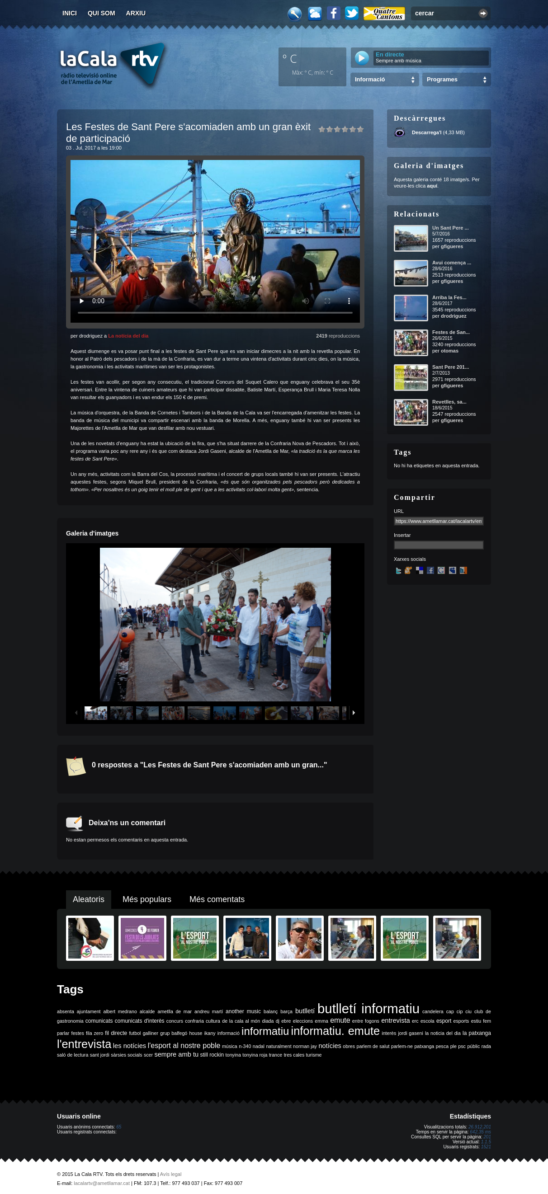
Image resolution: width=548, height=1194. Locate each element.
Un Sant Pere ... (450, 227)
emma (321, 1021)
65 (118, 1126)
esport (443, 1021)
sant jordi (99, 1055)
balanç (271, 1011)
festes (77, 1033)
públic (473, 1046)
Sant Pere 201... (450, 367)
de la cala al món (241, 1021)
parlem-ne (402, 1046)
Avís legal (171, 1174)
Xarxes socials (410, 559)
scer (148, 1055)
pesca (442, 1046)
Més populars (147, 899)
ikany (210, 1033)
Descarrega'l (427, 132)
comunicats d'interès (140, 1021)
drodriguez (454, 316)
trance (276, 1055)
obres (349, 1046)
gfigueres (452, 246)
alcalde (147, 1011)
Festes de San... (451, 332)
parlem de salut (372, 1046)
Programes (442, 79)
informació (228, 1033)
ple (453, 1046)
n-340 (245, 1046)
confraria (194, 1021)
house (195, 1033)
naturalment (278, 1046)
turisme (314, 1055)
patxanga (424, 1046)
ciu (468, 1011)
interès (389, 1033)
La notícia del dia (128, 335)
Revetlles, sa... (449, 401)
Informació (370, 79)
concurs (174, 1021)
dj (277, 1021)
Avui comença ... (451, 262)
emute (340, 1020)
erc (415, 1021)
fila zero (94, 1033)
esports (461, 1021)
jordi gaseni (410, 1033)
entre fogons (365, 1021)
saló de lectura (72, 1055)
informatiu (265, 1031)
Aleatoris (88, 899)
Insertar (402, 535)
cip (460, 1011)
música (229, 1046)
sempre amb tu (176, 1054)
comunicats (99, 1021)
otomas (449, 350)
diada (268, 1021)
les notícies (129, 1045)
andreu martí (208, 1011)
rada (486, 1046)
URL (399, 511)
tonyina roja (254, 1055)
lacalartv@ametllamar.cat (102, 1183)
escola (427, 1021)
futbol (135, 1033)
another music (243, 1011)
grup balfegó (173, 1033)
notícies (329, 1045)
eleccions (303, 1021)
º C (290, 58)
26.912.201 (479, 1126)
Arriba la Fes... (449, 297)
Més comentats (217, 899)
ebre (286, 1021)
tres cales (294, 1055)
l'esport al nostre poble (184, 1045)
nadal (259, 1046)
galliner (150, 1033)
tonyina (233, 1055)
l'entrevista (84, 1044)
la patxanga (477, 1033)
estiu (476, 1021)
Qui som (101, 13)
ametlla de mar (174, 1011)
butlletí (305, 1011)
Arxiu (136, 13)
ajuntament (89, 1011)
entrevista (395, 1020)
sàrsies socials (126, 1055)
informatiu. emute (335, 1031)
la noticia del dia (443, 1033)
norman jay (305, 1046)
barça (286, 1011)
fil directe (116, 1033)
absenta (65, 1011)
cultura (213, 1021)
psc (462, 1046)
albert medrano (120, 1011)
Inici (69, 13)
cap (450, 1011)
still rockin (212, 1055)
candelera (433, 1011)
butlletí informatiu (368, 1008)
